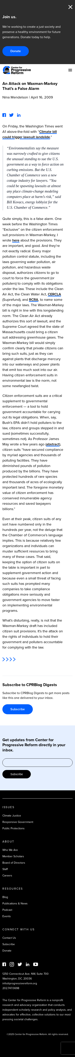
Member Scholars (13, 856)
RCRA (33, 299)
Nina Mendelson (15, 97)
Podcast (7, 910)
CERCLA (54, 294)
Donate (15, 51)
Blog (5, 897)
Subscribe (17, 709)
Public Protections (13, 828)
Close (70, 7)
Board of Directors (13, 863)
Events (6, 916)
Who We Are (10, 850)
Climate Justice (11, 816)
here (15, 240)
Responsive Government (17, 822)
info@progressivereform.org (19, 983)
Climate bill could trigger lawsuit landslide (29, 134)
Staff (5, 869)
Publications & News (15, 903)
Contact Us (9, 938)
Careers (7, 875)
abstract (52, 444)
